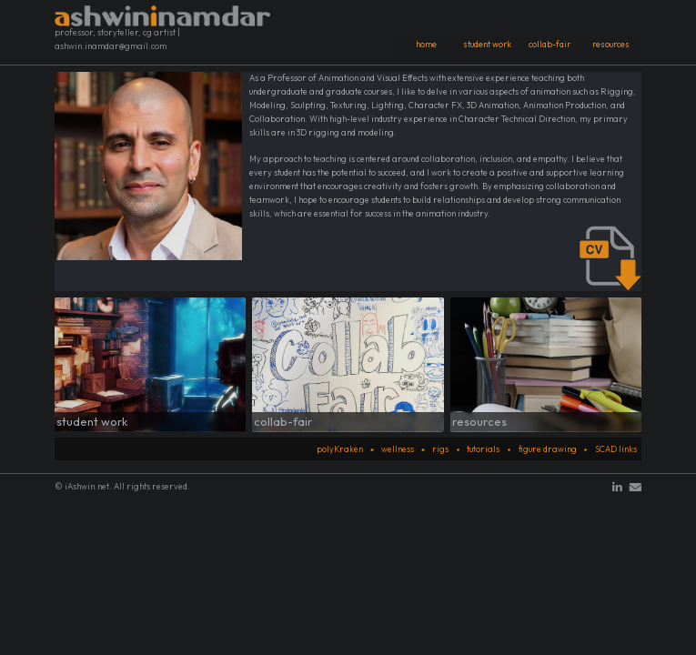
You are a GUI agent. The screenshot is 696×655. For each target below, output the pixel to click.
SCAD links (616, 449)
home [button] (426, 44)
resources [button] (611, 44)
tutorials (483, 449)
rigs (440, 449)
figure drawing (548, 449)
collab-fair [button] (549, 44)
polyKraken (340, 449)
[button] (617, 487)
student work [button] (487, 44)
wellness (397, 449)
